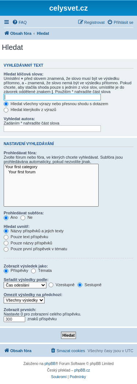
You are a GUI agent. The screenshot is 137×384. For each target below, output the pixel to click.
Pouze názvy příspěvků (28, 243)
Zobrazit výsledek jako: (26, 266)
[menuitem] (19, 22)
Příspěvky (16, 270)
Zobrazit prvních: (20, 309)
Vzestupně (62, 285)
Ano (11, 217)
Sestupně (89, 285)
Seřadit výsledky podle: (26, 279)
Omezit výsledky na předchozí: (33, 294)
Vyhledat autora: (19, 119)
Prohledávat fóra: (20, 153)
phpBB (50, 364)
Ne (26, 217)
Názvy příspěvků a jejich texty (34, 231)
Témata (41, 270)
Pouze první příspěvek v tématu (35, 249)
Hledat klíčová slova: (23, 74)
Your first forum (51, 172)
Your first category (51, 167)
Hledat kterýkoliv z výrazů (30, 109)
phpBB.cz (82, 370)
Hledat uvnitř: (17, 226)
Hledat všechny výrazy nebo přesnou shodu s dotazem (56, 103)
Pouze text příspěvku (26, 237)
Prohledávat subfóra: (24, 213)
